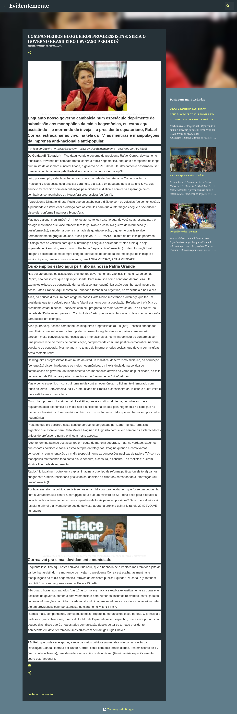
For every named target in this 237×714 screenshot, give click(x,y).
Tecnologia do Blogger (118, 709)
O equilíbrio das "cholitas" (184, 231)
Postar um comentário (41, 694)
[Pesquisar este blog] (217, 6)
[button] (30, 52)
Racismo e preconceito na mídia (187, 175)
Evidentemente (29, 6)
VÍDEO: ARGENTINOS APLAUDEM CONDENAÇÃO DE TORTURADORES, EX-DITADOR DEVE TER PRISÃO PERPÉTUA (192, 114)
